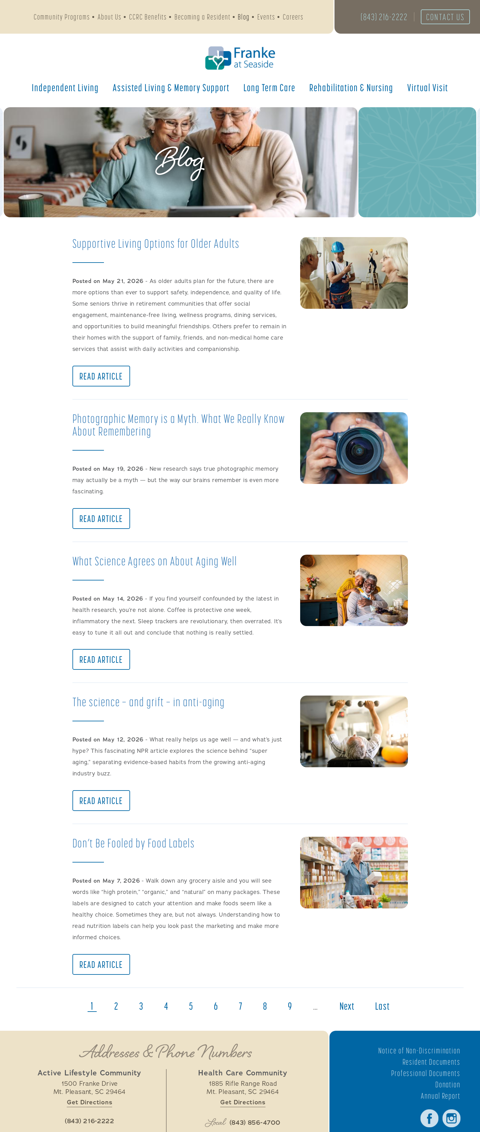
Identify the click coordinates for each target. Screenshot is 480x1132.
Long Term (269, 90)
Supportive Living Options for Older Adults (160, 243)
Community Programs (62, 18)
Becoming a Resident (202, 18)
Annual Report (439, 1104)
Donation (447, 1093)
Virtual (427, 90)
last (388, 1014)
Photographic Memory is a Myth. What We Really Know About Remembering (172, 426)
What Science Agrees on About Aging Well (159, 564)
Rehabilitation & (351, 90)
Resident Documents (429, 1070)
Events (266, 18)
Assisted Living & (171, 90)
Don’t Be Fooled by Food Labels (137, 849)
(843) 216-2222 (377, 18)
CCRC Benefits (148, 18)
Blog (244, 18)
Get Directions (89, 1111)
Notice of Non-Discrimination (417, 1059)
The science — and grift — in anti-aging (152, 707)
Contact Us (442, 18)
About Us (110, 18)
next (350, 1014)
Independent (65, 90)
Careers (293, 18)
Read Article (101, 377)
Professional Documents (423, 1081)
